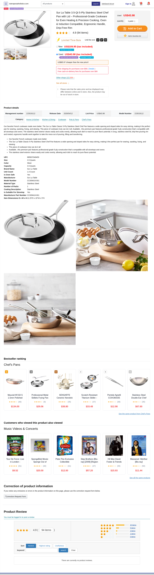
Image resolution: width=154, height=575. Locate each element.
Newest (31, 546)
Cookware (62, 120)
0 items (132, 537)
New (75, 48)
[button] (148, 3)
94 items (46, 530)
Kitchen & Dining (48, 120)
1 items (132, 534)
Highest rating (44, 546)
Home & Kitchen (32, 120)
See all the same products (140, 478)
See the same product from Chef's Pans (134, 414)
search (96, 4)
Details (91, 69)
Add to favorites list (132, 35)
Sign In (128, 4)
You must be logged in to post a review (19, 517)
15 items (133, 525)
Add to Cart (132, 28)
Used (76, 56)
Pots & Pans (74, 120)
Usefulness (59, 546)
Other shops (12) (65, 78)
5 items (132, 528)
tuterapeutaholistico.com (19, 4)
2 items (132, 531)
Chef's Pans (86, 120)
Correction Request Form (15, 496)
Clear (73, 550)
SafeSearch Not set (108, 3)
